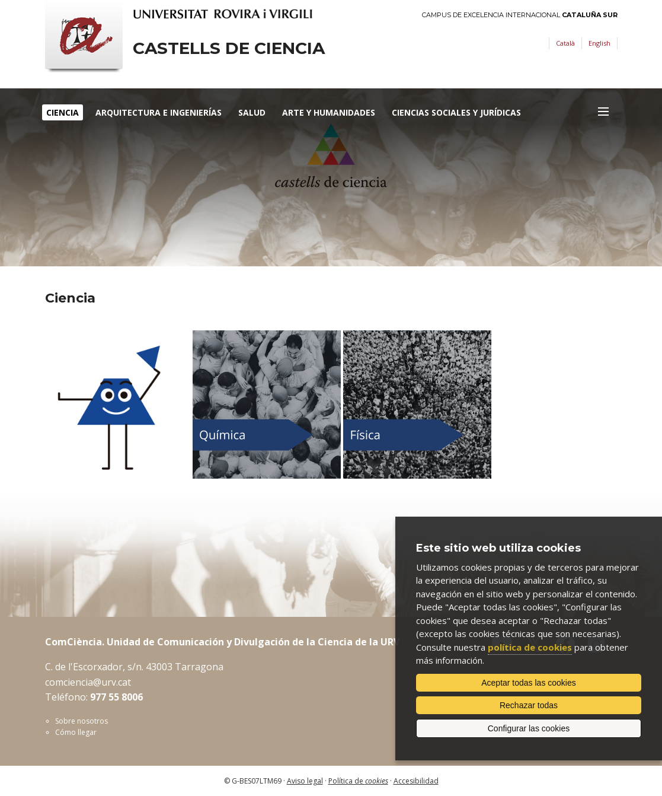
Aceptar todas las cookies (528, 682)
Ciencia (62, 112)
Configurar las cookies (529, 728)
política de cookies (530, 647)
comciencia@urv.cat (88, 682)
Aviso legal (305, 781)
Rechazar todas (529, 705)
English (599, 43)
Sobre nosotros (81, 721)
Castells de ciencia (229, 48)
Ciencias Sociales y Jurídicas (456, 112)
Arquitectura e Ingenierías (158, 112)
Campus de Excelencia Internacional (520, 15)
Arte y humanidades (328, 112)
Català (565, 43)
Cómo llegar (76, 732)
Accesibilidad (416, 781)
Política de (358, 781)
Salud (252, 112)
